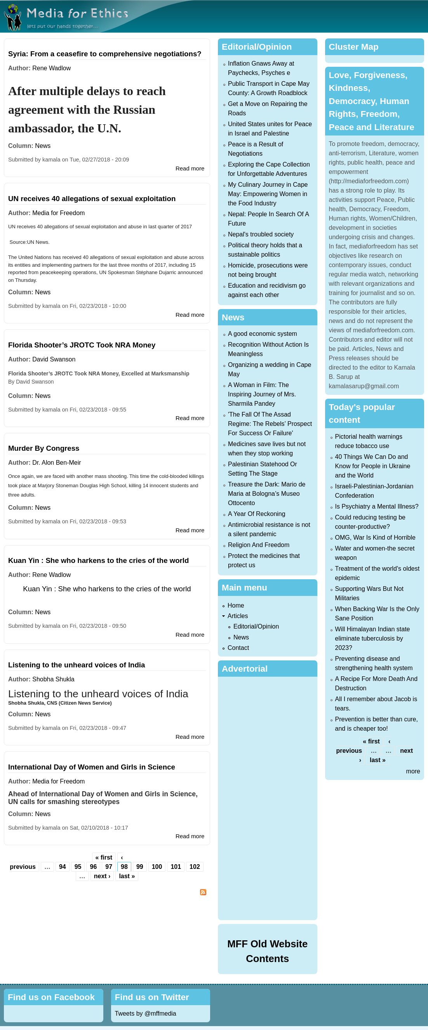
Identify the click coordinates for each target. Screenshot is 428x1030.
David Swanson (53, 359)
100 (157, 866)
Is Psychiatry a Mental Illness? (377, 506)
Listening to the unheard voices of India (76, 665)
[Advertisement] (271, 797)
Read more (190, 168)
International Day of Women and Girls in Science (91, 767)
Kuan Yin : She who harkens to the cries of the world (98, 560)
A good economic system (262, 333)
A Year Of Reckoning (256, 514)
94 (62, 866)
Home (236, 605)
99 (139, 866)
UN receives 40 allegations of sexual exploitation (92, 199)
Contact (238, 647)
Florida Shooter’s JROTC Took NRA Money (81, 345)
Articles (238, 616)
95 (78, 866)
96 (93, 866)
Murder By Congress (44, 448)
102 (195, 866)
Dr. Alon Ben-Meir (56, 462)
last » (127, 876)
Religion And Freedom (258, 545)
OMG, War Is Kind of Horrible (375, 537)
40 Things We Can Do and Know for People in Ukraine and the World (373, 466)
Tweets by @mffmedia (145, 1013)
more (413, 771)
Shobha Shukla (53, 679)
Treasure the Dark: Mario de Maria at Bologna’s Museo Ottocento (266, 493)
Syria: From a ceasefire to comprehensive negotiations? (105, 54)
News (42, 145)
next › (102, 876)
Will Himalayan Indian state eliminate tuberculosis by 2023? (372, 638)
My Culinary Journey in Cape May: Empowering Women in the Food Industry (268, 194)
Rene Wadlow (51, 68)
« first (104, 857)
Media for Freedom (58, 213)
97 (108, 866)
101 (176, 866)
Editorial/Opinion (256, 626)
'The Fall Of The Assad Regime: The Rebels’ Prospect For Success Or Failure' (270, 423)
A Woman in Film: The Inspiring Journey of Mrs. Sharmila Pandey (262, 394)
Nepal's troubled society (261, 234)
